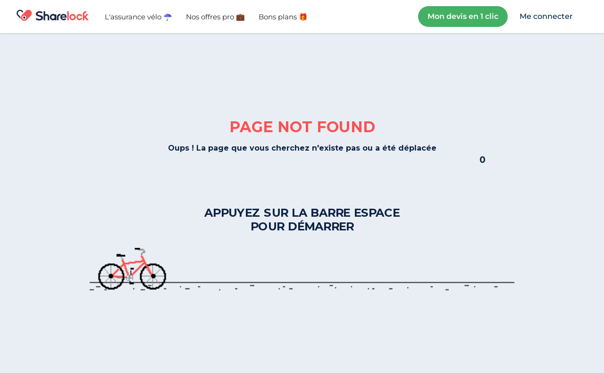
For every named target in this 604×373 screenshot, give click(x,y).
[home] (52, 16)
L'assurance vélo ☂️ (138, 16)
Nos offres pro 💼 (215, 16)
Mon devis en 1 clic (463, 16)
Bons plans (283, 16)
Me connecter (546, 16)
